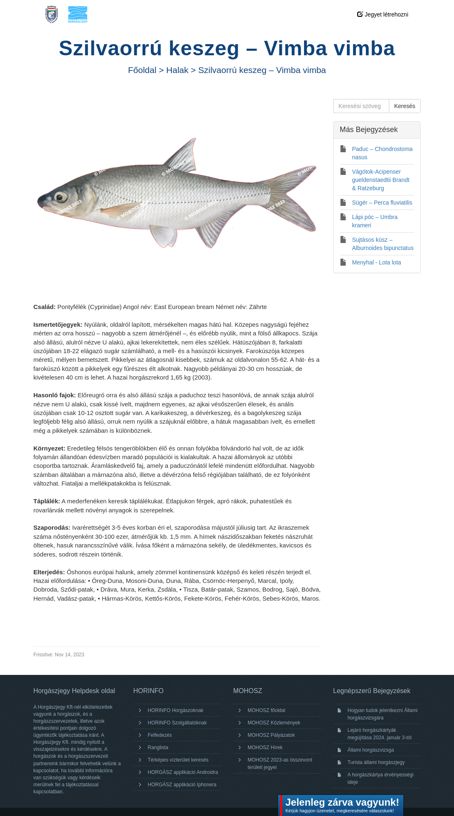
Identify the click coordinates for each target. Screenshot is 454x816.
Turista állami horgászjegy (376, 762)
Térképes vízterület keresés (178, 760)
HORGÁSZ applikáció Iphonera (182, 785)
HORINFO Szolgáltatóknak (177, 723)
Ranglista (158, 747)
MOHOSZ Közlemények (274, 723)
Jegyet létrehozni (382, 14)
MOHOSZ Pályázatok (271, 735)
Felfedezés (160, 735)
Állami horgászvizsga (371, 750)
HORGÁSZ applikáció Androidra (183, 772)
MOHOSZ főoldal (266, 710)
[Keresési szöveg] (361, 106)
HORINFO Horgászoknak (176, 710)
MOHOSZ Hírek (265, 747)
